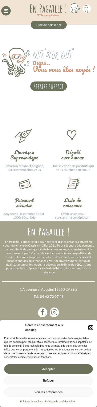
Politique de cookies (31, 401)
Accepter (48, 369)
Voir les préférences (49, 392)
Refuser (48, 380)
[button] (91, 328)
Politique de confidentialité (60, 401)
